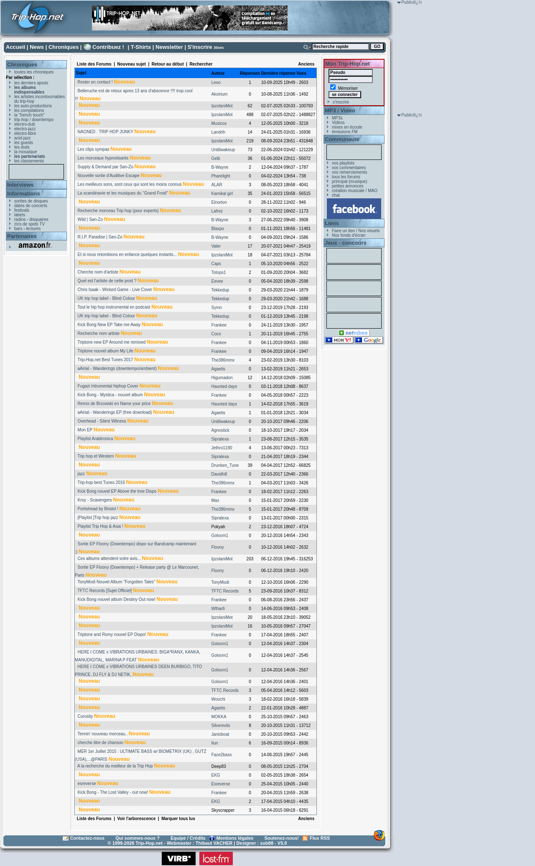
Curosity (85, 716)
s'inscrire (341, 102)
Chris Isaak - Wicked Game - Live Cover (115, 289)
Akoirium (219, 94)
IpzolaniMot (222, 106)
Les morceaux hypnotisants (103, 158)
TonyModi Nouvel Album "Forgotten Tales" (116, 582)
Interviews (20, 185)
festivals (21, 210)
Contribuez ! (108, 47)
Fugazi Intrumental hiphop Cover (108, 386)
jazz (81, 473)
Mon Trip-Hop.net (347, 64)
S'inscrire (200, 47)
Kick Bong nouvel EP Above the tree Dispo (117, 491)
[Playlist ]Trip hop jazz (98, 517)
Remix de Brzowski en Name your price (114, 403)
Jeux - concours (346, 243)
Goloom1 (220, 535)
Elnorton (219, 202)
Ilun (214, 743)
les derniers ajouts (31, 83)
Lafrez (217, 211)
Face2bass (221, 754)
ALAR (216, 184)
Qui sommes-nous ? (137, 838)
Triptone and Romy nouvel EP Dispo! (111, 634)
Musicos (219, 123)
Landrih (218, 132)
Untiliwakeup (223, 149)
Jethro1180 (221, 448)
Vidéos (338, 122)
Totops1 (218, 272)
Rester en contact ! (95, 82)
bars (18, 228)
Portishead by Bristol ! (98, 508)
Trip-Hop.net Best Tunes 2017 (105, 359)
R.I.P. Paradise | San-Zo (100, 237)
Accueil (15, 47)
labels (19, 215)
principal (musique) (349, 181)
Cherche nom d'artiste (98, 272)
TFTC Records (225, 591)
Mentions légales (235, 838)
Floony (217, 547)
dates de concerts (30, 205)
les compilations (29, 110)
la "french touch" (29, 115)
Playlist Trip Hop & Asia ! (100, 526)
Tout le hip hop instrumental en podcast (113, 307)
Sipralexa (220, 439)
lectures (33, 228)
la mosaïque (25, 151)
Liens (332, 223)
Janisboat (220, 734)
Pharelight (220, 176)
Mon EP (85, 430)
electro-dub (24, 124)
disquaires (38, 219)
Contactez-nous (87, 838)
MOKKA (219, 716)
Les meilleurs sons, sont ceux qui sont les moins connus (130, 184)
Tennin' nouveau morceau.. (102, 734)
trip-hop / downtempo (34, 119)
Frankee (219, 325)
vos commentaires (349, 167)
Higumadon (222, 377)
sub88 (266, 843)
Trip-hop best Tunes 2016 (101, 482)
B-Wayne (220, 167)
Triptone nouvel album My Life (105, 351)
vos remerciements (349, 172)
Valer (216, 246)
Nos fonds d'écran (348, 235)
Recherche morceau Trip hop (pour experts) (118, 210)
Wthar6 (218, 608)
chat (336, 195)
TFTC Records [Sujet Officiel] (104, 590)
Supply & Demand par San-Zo (105, 167)
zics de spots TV (29, 224)
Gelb (215, 158)
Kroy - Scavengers (95, 500)
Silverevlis (220, 725)
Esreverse (220, 784)
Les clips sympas (94, 149)
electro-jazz (25, 129)
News (37, 47)
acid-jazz (22, 138)
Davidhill (219, 474)
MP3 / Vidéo (340, 110)
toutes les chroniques (34, 72)
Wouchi (218, 699)
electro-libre (25, 133)
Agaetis (218, 369)
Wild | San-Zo (90, 219)
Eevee (217, 281)
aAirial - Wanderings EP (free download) (115, 412)
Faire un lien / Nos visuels (356, 230)
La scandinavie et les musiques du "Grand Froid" (123, 193)
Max (215, 500)
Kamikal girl (222, 193)
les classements (29, 161)
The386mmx (223, 360)
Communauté (342, 139)
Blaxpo (217, 228)
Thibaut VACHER (214, 843)
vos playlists (343, 163)
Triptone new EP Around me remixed (111, 342)
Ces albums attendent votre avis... (109, 558)
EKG (215, 775)
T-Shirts (141, 47)
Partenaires (22, 236)
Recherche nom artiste (99, 333)
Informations (23, 193)
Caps (216, 263)
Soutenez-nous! (282, 838)
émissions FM (345, 131)
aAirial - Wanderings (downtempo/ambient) (117, 368)
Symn (216, 307)
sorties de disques (31, 201)
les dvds (22, 147)
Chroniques (63, 47)
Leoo (216, 82)
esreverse (87, 783)
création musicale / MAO (354, 190)
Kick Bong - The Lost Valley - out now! (113, 792)
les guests (23, 142)
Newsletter (169, 47)
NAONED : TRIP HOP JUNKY (105, 131)
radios (19, 219)
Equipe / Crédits (188, 838)
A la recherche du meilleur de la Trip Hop (115, 766)
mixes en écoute (347, 127)
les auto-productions (33, 106)
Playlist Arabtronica (95, 438)
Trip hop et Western (95, 456)
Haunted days (224, 386)
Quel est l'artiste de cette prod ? (107, 281)
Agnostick (220, 430)
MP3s (337, 118)
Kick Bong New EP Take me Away (109, 324)
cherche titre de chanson (101, 742)
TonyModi (220, 582)
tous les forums (346, 177)
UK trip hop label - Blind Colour (106, 298)
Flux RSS (320, 838)
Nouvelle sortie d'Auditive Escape (109, 175)
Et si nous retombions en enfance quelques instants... (127, 254)
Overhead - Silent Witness (102, 421)
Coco (216, 334)
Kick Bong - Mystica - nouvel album (110, 394)
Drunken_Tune (225, 465)
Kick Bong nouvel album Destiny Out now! (116, 599)
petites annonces (348, 186)
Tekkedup (220, 290)
